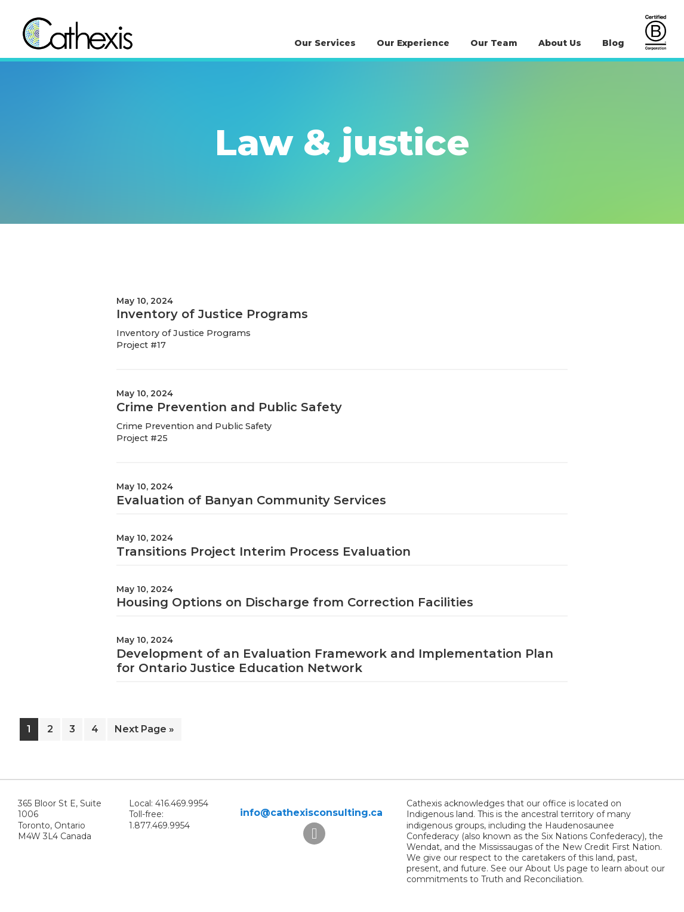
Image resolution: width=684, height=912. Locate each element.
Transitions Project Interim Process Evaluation (263, 551)
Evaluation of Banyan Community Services (251, 500)
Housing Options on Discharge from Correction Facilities (294, 602)
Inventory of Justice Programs (212, 314)
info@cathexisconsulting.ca (311, 812)
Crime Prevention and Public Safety (229, 407)
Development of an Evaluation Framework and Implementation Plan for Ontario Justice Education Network (334, 660)
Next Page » (144, 731)
